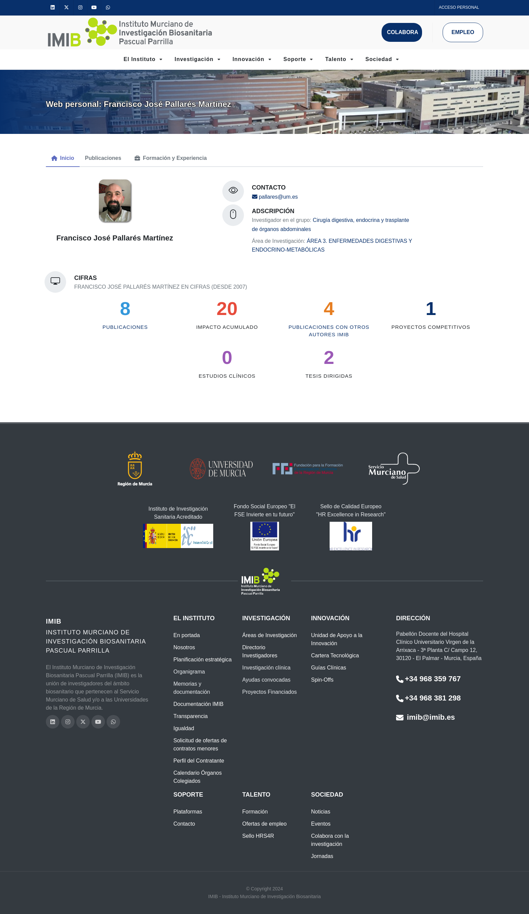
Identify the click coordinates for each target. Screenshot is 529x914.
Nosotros (184, 647)
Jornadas (322, 856)
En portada (186, 635)
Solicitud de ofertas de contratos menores (200, 744)
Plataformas (187, 812)
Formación (255, 812)
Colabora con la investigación (330, 840)
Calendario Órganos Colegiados (197, 777)
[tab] (63, 158)
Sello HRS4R (258, 836)
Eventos (321, 824)
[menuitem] (63, 158)
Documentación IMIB (198, 704)
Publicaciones (125, 327)
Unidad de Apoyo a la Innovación (336, 639)
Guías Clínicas (328, 667)
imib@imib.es (425, 717)
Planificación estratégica (202, 659)
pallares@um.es (275, 197)
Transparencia (190, 716)
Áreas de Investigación (269, 635)
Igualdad (183, 728)
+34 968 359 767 (428, 679)
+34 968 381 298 (428, 698)
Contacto (184, 824)
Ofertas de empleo (264, 824)
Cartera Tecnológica (335, 655)
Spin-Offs (322, 680)
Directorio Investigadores (259, 651)
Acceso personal (459, 7)
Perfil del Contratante (198, 761)
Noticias (320, 812)
